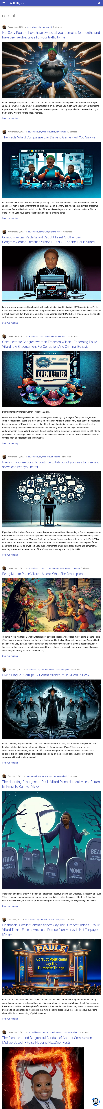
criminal (57, 457)
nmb (41, 336)
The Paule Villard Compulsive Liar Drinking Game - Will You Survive (48, 137)
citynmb (41, 27)
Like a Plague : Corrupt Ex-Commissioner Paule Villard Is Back (45, 675)
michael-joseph (34, 1032)
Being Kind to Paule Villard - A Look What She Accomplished (44, 574)
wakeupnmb (54, 669)
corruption (51, 132)
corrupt (49, 27)
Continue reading (10, 118)
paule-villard (32, 27)
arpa (62, 919)
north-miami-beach (64, 568)
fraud (59, 232)
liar (57, 132)
